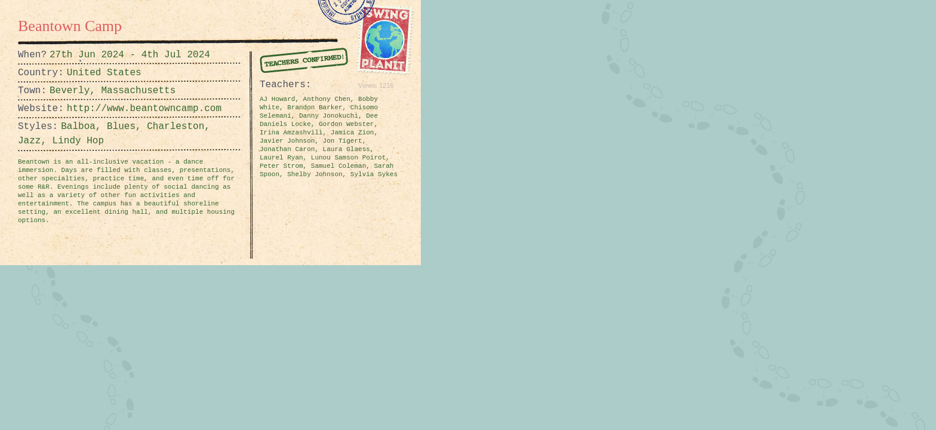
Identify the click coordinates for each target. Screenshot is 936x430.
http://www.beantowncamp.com (97, 108)
